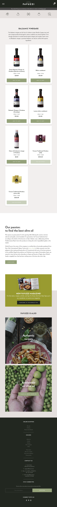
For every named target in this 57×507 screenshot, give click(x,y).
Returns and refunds (28, 429)
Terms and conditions (28, 453)
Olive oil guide (28, 444)
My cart (28, 426)
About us (29, 439)
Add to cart (16, 80)
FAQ (29, 446)
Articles (28, 441)
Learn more (10, 262)
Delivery (28, 427)
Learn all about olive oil (29, 394)
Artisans (28, 443)
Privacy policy (28, 455)
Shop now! (43, 8)
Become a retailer (28, 451)
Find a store (28, 449)
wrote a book (31, 248)
